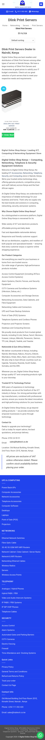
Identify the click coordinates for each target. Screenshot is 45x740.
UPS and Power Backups (33, 732)
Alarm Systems (8, 630)
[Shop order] (22, 40)
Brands (22, 733)
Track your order (8, 681)
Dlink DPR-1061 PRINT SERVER (12, 125)
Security (5, 176)
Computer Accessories (11, 492)
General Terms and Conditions (15, 671)
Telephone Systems (10, 732)
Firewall (5, 648)
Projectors (6, 524)
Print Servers (37, 25)
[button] (3, 4)
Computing (17, 176)
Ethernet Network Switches (13, 538)
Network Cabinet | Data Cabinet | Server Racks (21, 552)
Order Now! (9, 135)
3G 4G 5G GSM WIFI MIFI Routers (16, 547)
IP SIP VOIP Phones (10, 607)
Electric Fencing (8, 644)
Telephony (37, 173)
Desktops (6, 510)
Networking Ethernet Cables (13, 561)
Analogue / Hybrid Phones (13, 589)
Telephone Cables (9, 612)
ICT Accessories (15, 173)
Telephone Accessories (11, 501)
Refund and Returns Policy (13, 676)
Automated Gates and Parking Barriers (18, 635)
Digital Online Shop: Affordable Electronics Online (22, 728)
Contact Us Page (9, 685)
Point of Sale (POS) (10, 520)
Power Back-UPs (9, 487)
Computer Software (10, 506)
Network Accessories (11, 497)
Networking (15, 25)
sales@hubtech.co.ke (19, 442)
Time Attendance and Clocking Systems (19, 653)
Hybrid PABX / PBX (10, 593)
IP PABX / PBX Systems (12, 602)
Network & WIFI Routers (12, 556)
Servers (26, 25)
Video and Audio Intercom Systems (16, 598)
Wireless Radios (8, 566)
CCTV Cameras (8, 639)
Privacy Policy (8, 667)
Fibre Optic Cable (9, 543)
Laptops (5, 515)
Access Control (8, 625)
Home (4, 25)
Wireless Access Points (11, 575)
